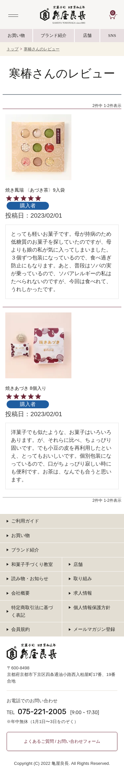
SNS (112, 37)
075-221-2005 (42, 711)
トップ (13, 49)
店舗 (87, 35)
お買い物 (16, 35)
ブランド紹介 (54, 37)
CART (113, 12)
